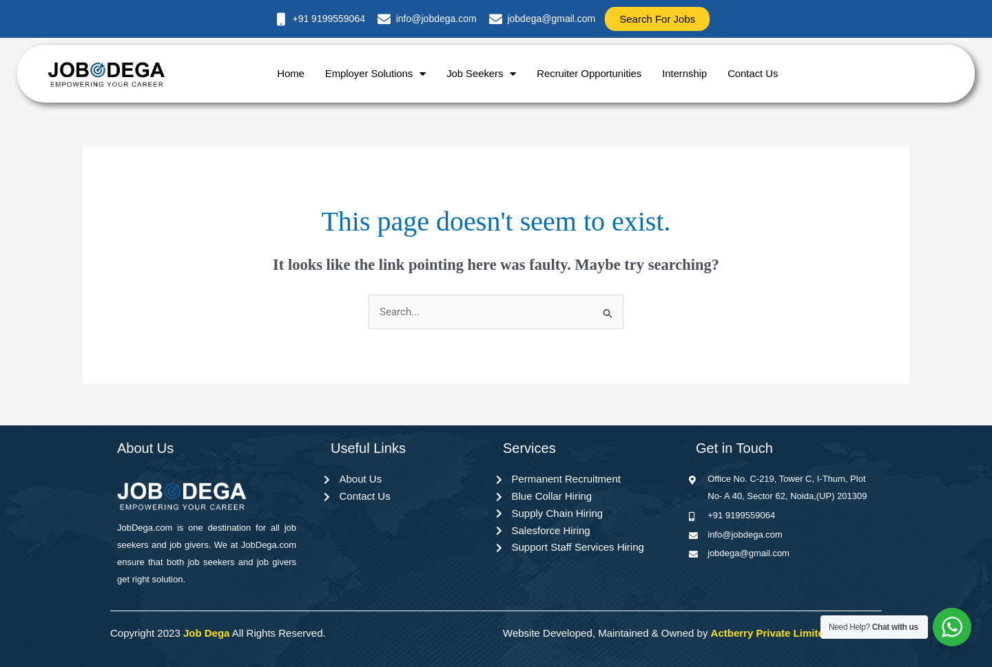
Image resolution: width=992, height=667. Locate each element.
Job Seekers (481, 74)
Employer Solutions (375, 74)
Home (290, 73)
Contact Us (752, 73)
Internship (684, 73)
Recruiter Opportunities (589, 73)
